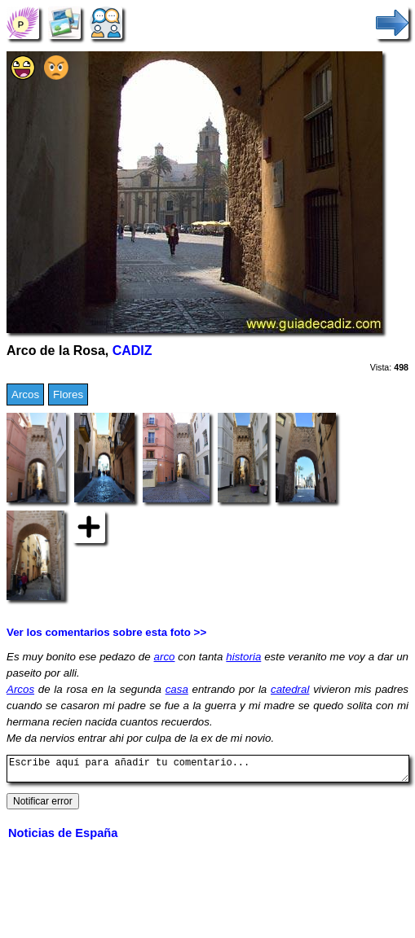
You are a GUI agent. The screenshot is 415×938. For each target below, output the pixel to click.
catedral (290, 689)
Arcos (25, 394)
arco (164, 657)
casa (177, 689)
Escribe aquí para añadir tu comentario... (208, 771)
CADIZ (132, 350)
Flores (68, 394)
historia (243, 657)
